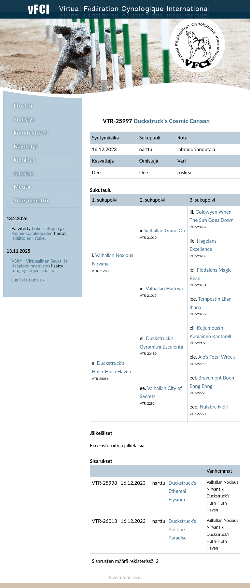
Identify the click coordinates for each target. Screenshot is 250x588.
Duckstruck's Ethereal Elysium (182, 491)
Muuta (22, 186)
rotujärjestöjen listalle (32, 270)
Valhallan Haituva (164, 288)
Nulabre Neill (214, 406)
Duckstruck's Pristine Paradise (182, 529)
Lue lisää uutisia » (28, 279)
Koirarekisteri (31, 132)
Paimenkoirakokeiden (31, 233)
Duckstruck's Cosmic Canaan (171, 121)
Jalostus (24, 173)
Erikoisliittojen (45, 228)
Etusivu (23, 105)
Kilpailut (24, 159)
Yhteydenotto (31, 200)
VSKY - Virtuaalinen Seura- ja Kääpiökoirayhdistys (39, 263)
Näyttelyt (25, 146)
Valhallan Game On (164, 230)
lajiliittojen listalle (28, 238)
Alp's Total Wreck (216, 357)
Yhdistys (24, 119)
